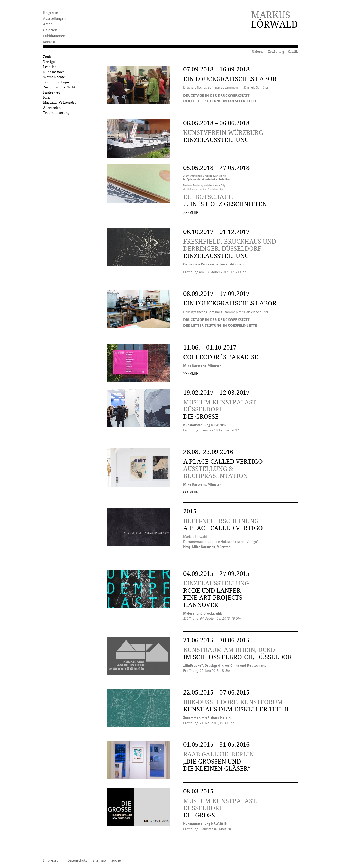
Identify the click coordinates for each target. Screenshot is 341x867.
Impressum (52, 861)
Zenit (47, 57)
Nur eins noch (54, 72)
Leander (49, 67)
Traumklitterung (56, 113)
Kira (46, 97)
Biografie (50, 12)
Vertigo (49, 62)
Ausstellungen (54, 18)
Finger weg (51, 92)
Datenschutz (77, 861)
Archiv (48, 24)
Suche (116, 861)
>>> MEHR (190, 213)
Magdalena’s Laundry (59, 102)
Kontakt (49, 42)
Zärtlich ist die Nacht (59, 87)
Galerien (50, 30)
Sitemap (99, 861)
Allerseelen (52, 108)
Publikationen (54, 36)
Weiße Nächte (54, 77)
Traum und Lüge (56, 82)
